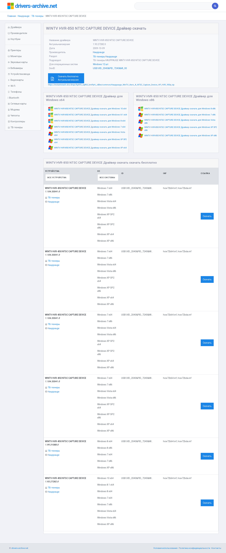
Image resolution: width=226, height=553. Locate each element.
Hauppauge (23, 16)
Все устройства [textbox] (56, 177)
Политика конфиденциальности (194, 548)
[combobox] (173, 6)
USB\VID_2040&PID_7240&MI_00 (110, 68)
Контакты (216, 548)
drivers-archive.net (36, 6)
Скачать (207, 216)
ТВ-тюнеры (37, 16)
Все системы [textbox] (107, 177)
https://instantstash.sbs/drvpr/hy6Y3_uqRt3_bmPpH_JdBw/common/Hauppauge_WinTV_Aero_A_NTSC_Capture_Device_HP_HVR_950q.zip (111, 84)
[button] (23, 39)
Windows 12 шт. (101, 64)
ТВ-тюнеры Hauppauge (105, 56)
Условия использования (165, 548)
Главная (11, 16)
